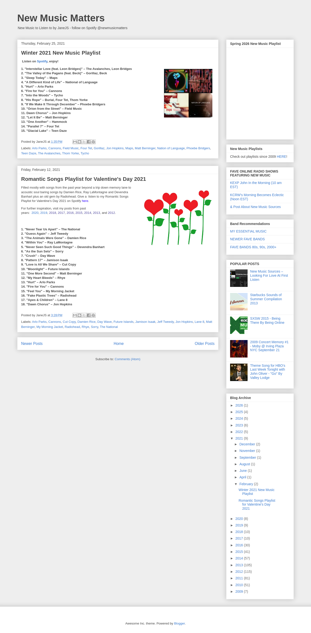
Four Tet (86, 148)
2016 (70, 213)
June (243, 471)
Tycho (85, 153)
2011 (239, 578)
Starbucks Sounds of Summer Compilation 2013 (266, 299)
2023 (239, 425)
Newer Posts (32, 343)
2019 (43, 213)
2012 (111, 213)
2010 (239, 585)
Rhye (85, 327)
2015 (78, 213)
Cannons (54, 148)
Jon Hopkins (115, 148)
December (247, 444)
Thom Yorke (70, 153)
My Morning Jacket (49, 327)
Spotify (42, 61)
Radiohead (72, 327)
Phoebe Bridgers (198, 148)
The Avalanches (49, 153)
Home (119, 343)
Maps (129, 148)
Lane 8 (199, 322)
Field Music (71, 148)
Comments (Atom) (127, 359)
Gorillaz (99, 148)
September (248, 457)
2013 (96, 213)
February (246, 484)
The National (109, 327)
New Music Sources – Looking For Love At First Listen (269, 275)
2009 (239, 591)
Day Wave (104, 322)
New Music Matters (61, 18)
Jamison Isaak (145, 322)
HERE (281, 156)
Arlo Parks (39, 148)
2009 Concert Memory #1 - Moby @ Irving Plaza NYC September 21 (269, 346)
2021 (239, 438)
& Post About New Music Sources (255, 207)
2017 (61, 213)
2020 (35, 213)
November (247, 451)
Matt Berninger (145, 148)
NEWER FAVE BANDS (247, 239)
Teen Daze (28, 153)
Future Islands (123, 322)
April (243, 477)
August (245, 464)
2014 (87, 213)
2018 (52, 213)
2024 (239, 418)
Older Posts (205, 343)
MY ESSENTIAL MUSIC (248, 231)
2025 (239, 412)
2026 (239, 405)
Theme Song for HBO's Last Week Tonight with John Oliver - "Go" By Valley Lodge (267, 372)
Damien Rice (86, 322)
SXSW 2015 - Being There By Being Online (267, 320)
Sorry (94, 327)
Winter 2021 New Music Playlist (60, 53)
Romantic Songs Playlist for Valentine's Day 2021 (83, 179)
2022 (239, 432)
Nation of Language (171, 148)
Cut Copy (69, 322)
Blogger (179, 623)
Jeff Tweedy (165, 322)
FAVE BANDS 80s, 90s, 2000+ (253, 247)
